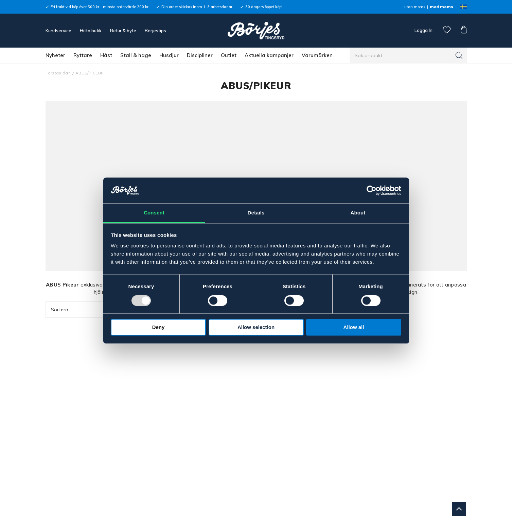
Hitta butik (91, 30)
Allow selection (256, 327)
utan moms (414, 6)
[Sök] (459, 55)
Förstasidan (58, 72)
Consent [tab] (154, 213)
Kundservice (58, 30)
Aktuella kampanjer (269, 55)
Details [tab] (256, 213)
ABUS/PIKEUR (89, 72)
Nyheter (55, 55)
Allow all (353, 327)
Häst (106, 55)
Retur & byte (123, 30)
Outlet (228, 55)
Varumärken (317, 55)
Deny (158, 327)
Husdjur (169, 55)
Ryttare (82, 55)
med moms (441, 6)
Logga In (422, 30)
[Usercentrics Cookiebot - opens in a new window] (371, 190)
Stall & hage (135, 55)
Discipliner (200, 55)
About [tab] (358, 213)
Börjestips (155, 30)
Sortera (87, 310)
